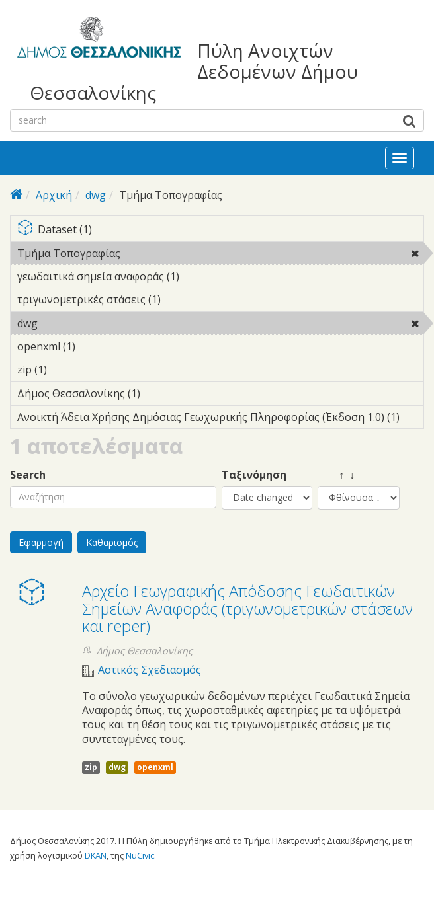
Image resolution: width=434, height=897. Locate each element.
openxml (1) (96, 346)
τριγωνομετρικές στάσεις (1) (181, 299)
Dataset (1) (220, 230)
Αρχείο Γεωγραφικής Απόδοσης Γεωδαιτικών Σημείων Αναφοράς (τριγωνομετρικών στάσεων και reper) (247, 608)
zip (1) (67, 369)
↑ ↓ (336, 475)
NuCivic (140, 855)
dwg (95, 195)
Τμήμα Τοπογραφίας (154, 253)
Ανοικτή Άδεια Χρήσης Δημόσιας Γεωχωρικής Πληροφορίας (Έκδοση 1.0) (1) (220, 419)
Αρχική (54, 195)
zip (91, 767)
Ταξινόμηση (254, 475)
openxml (155, 767)
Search (28, 475)
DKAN (96, 855)
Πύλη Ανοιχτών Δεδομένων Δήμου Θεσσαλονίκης (194, 72)
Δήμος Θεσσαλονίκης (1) (160, 393)
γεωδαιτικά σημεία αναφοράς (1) (199, 276)
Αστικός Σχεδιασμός (149, 670)
